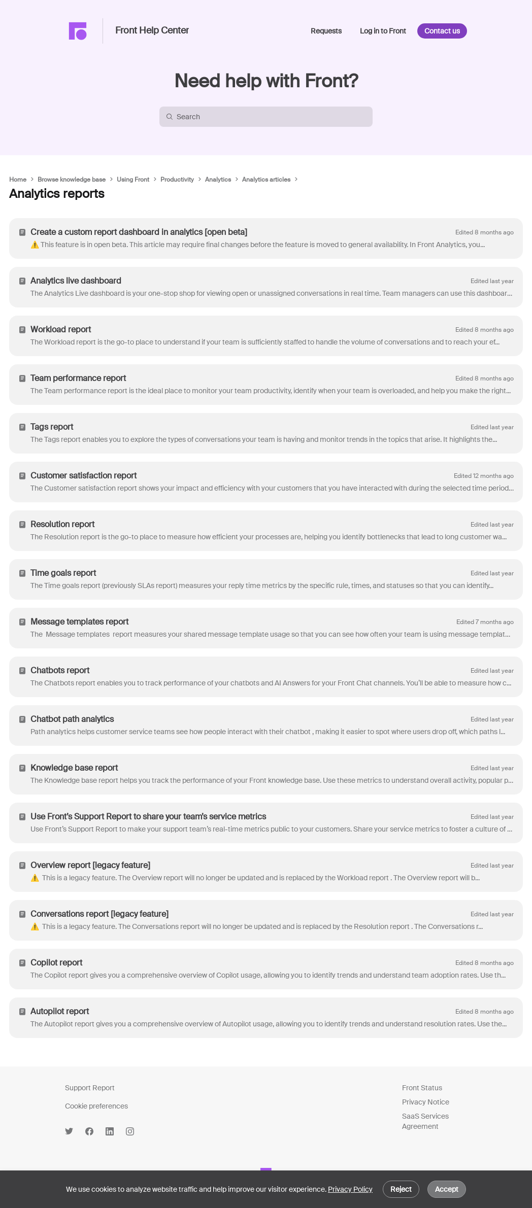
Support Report (90, 1087)
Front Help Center (152, 31)
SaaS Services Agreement (425, 1121)
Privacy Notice (425, 1102)
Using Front (133, 180)
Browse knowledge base (72, 180)
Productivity (177, 180)
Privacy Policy (350, 1189)
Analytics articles (266, 180)
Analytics (218, 180)
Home (17, 180)
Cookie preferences (96, 1106)
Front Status (422, 1087)
